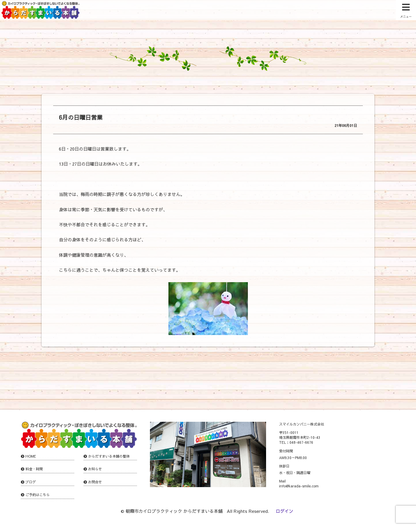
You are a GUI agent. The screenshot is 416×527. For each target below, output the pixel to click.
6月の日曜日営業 (81, 117)
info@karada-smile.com (299, 486)
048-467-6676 (301, 442)
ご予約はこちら (37, 494)
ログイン (284, 511)
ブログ (30, 482)
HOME (30, 456)
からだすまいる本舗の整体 (109, 456)
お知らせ (95, 469)
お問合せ (95, 482)
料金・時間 (34, 469)
